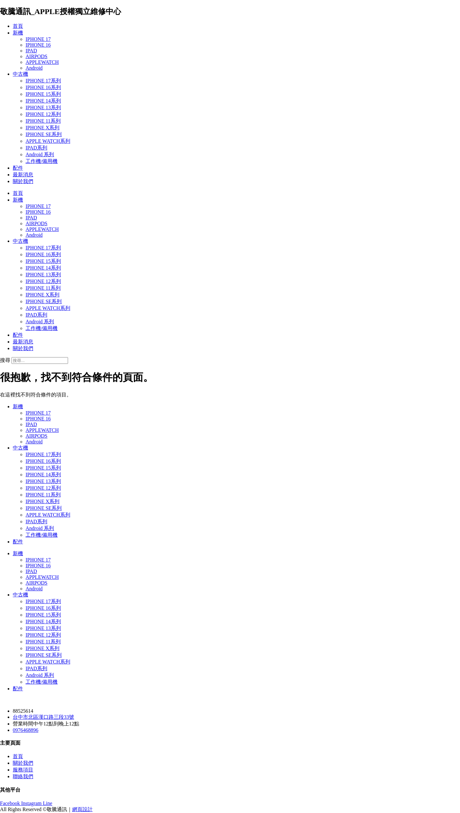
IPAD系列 (36, 147)
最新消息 (23, 174)
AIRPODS (36, 56)
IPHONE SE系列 (44, 134)
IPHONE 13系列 (43, 107)
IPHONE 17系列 (43, 80)
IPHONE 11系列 (43, 121)
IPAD (31, 50)
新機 (18, 32)
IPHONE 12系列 (43, 114)
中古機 (20, 74)
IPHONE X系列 (42, 127)
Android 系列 (40, 154)
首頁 (18, 26)
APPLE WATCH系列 (48, 141)
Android (34, 68)
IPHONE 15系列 (43, 94)
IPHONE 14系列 (43, 101)
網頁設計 (82, 809)
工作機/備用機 (41, 161)
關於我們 (23, 181)
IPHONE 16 (38, 45)
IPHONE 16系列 (43, 87)
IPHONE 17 (38, 39)
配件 (18, 168)
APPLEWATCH (42, 62)
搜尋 (5, 360)
